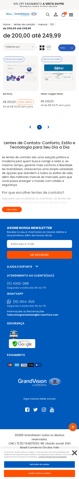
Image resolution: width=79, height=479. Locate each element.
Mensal (42, 24)
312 (52, 24)
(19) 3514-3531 (24, 302)
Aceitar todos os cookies (39, 473)
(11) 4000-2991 (18, 283)
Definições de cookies (39, 464)
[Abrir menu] (71, 14)
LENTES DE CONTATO (24, 24)
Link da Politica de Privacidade (52, 457)
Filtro (62, 47)
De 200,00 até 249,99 (17, 28)
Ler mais (12, 209)
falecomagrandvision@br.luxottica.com (32, 314)
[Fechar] (74, 452)
